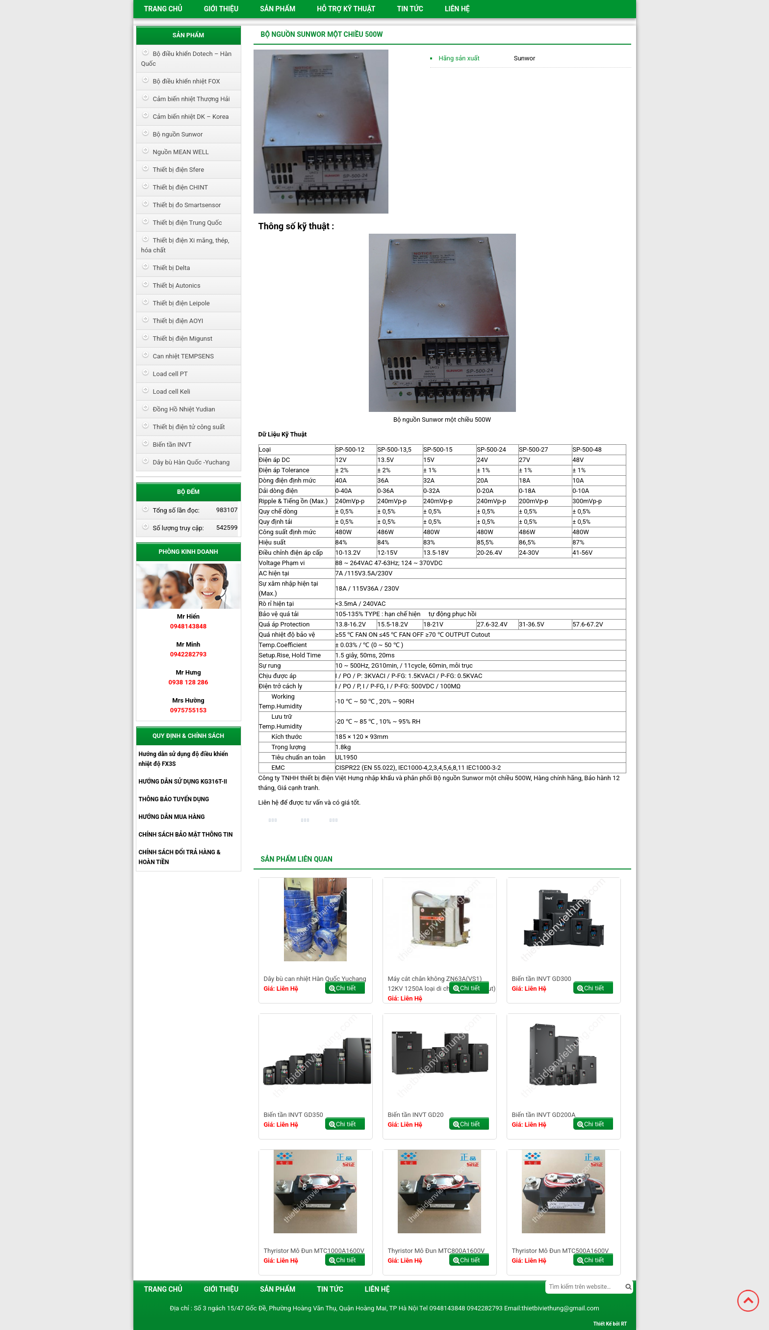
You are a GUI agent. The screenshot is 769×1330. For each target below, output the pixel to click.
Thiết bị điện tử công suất (189, 427)
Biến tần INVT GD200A (544, 1114)
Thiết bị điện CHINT (180, 187)
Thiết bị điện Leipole (181, 303)
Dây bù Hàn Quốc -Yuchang (191, 462)
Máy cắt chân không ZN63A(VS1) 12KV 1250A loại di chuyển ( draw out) (442, 983)
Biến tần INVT (172, 444)
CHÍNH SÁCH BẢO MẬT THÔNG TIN (186, 834)
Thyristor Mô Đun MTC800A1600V (436, 1250)
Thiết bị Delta (171, 267)
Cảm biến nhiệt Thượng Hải (191, 99)
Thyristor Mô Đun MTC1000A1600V (314, 1250)
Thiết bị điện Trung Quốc (187, 222)
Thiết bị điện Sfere (179, 169)
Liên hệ (457, 9)
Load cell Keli (172, 391)
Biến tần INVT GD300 (541, 978)
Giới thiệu (221, 9)
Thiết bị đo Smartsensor (187, 205)
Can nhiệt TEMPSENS (183, 356)
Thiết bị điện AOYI (178, 321)
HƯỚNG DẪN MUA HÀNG (172, 817)
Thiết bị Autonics (177, 285)
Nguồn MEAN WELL (181, 152)
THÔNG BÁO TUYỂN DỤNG (174, 799)
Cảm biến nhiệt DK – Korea (191, 116)
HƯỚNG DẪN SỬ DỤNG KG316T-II (183, 781)
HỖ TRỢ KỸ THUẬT (346, 9)
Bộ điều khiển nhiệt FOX (186, 81)
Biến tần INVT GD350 (293, 1114)
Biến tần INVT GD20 (416, 1114)
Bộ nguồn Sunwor (178, 134)
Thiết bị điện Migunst (182, 338)
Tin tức (410, 9)
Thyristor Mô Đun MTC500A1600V (560, 1250)
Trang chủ (163, 9)
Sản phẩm (277, 9)
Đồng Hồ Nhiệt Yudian (184, 409)
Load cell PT (170, 374)
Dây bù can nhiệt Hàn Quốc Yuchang (315, 978)
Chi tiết (346, 988)
